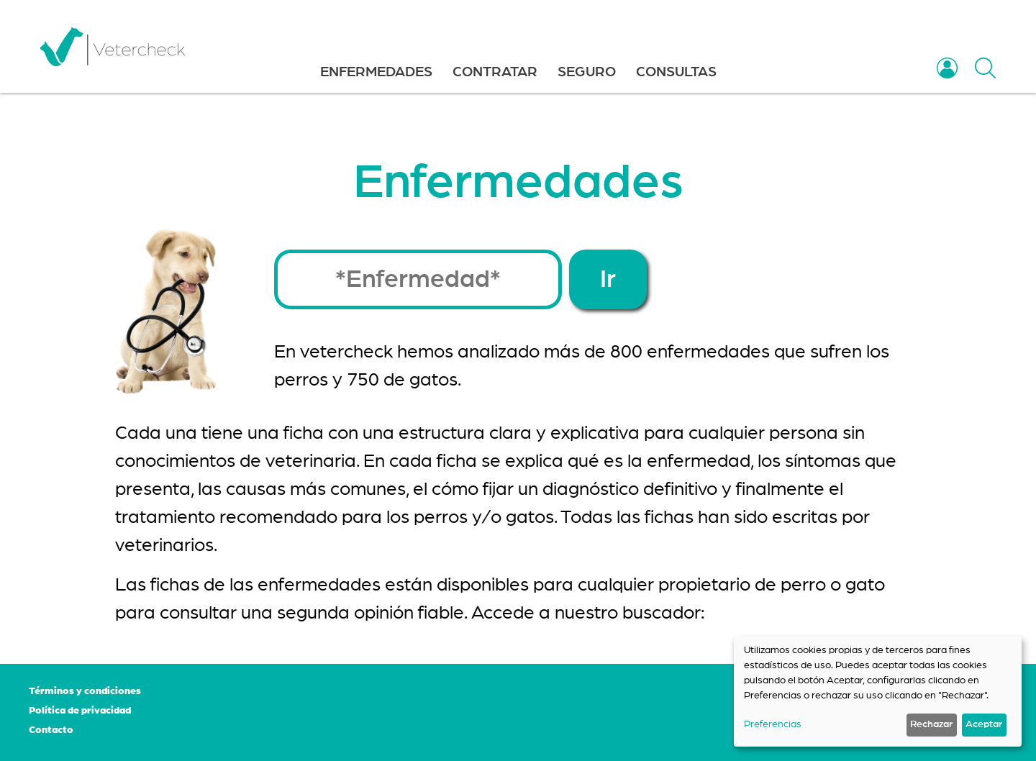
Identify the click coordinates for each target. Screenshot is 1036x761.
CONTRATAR (495, 72)
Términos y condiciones (85, 691)
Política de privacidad (80, 711)
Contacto (51, 730)
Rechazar (931, 724)
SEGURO (587, 72)
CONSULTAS (676, 72)
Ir (608, 279)
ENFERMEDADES (376, 72)
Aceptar (983, 724)
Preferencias (772, 724)
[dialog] (878, 691)
